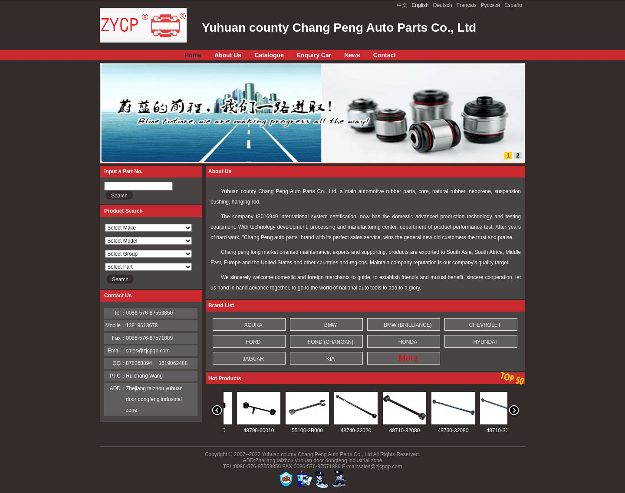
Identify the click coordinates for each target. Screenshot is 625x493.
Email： (117, 351)
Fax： (119, 338)
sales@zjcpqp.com (148, 351)
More (407, 357)
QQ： (119, 363)
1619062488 (173, 363)
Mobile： (115, 325)
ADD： (118, 388)
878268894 (139, 363)
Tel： (120, 313)
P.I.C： (118, 376)
